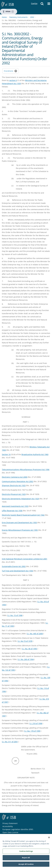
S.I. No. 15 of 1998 (14, 615)
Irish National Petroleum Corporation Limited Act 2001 (24, 559)
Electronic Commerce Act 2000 (14, 477)
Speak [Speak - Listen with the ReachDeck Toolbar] (8, 11)
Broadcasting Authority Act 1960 (35, 454)
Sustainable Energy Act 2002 (14, 566)
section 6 (13, 80)
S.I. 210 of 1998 (36, 723)
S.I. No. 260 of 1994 (26, 659)
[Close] (49, 839)
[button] (42, 4)
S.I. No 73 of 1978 (25, 641)
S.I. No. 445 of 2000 (35, 633)
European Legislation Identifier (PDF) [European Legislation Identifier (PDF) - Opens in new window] (17, 829)
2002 (32, 17)
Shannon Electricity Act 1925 (14, 485)
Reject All (26, 859)
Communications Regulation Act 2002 (17, 481)
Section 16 (6, 454)
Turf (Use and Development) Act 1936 (17, 571)
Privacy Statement (10, 823)
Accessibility (7, 826)
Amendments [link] (8, 71)
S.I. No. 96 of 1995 (29, 648)
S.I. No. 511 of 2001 (10, 741)
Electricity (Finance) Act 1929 (14, 494)
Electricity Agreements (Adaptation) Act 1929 (20, 498)
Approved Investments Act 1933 (15, 506)
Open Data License (10, 832)
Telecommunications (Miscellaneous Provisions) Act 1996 (25, 469)
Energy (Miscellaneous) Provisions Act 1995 (20, 530)
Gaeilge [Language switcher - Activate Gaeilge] (34, 1)
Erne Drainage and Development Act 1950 (19, 522)
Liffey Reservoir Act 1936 (12, 510)
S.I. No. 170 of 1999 (32, 731)
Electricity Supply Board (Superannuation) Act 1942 (23, 515)
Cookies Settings (26, 852)
